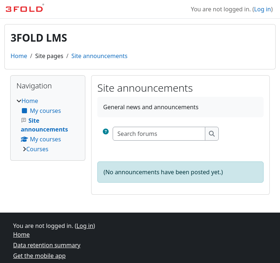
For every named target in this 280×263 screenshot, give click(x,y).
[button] (106, 134)
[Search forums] (159, 134)
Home (19, 56)
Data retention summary (46, 245)
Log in (262, 9)
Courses (37, 149)
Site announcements (99, 56)
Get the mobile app (39, 256)
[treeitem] (47, 124)
